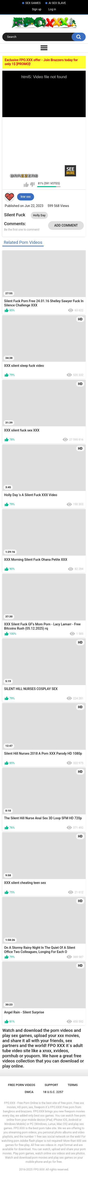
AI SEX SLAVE (57, 3)
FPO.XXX (39, 1169)
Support (51, 1085)
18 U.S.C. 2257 (53, 1092)
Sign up (36, 9)
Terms (73, 1085)
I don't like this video (32, 184)
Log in (52, 9)
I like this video (26, 184)
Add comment (66, 225)
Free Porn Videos (21, 1085)
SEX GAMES (33, 3)
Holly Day (39, 215)
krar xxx (26, 196)
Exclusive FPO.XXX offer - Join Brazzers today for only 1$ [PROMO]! (41, 62)
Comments (14, 223)
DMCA (29, 1092)
